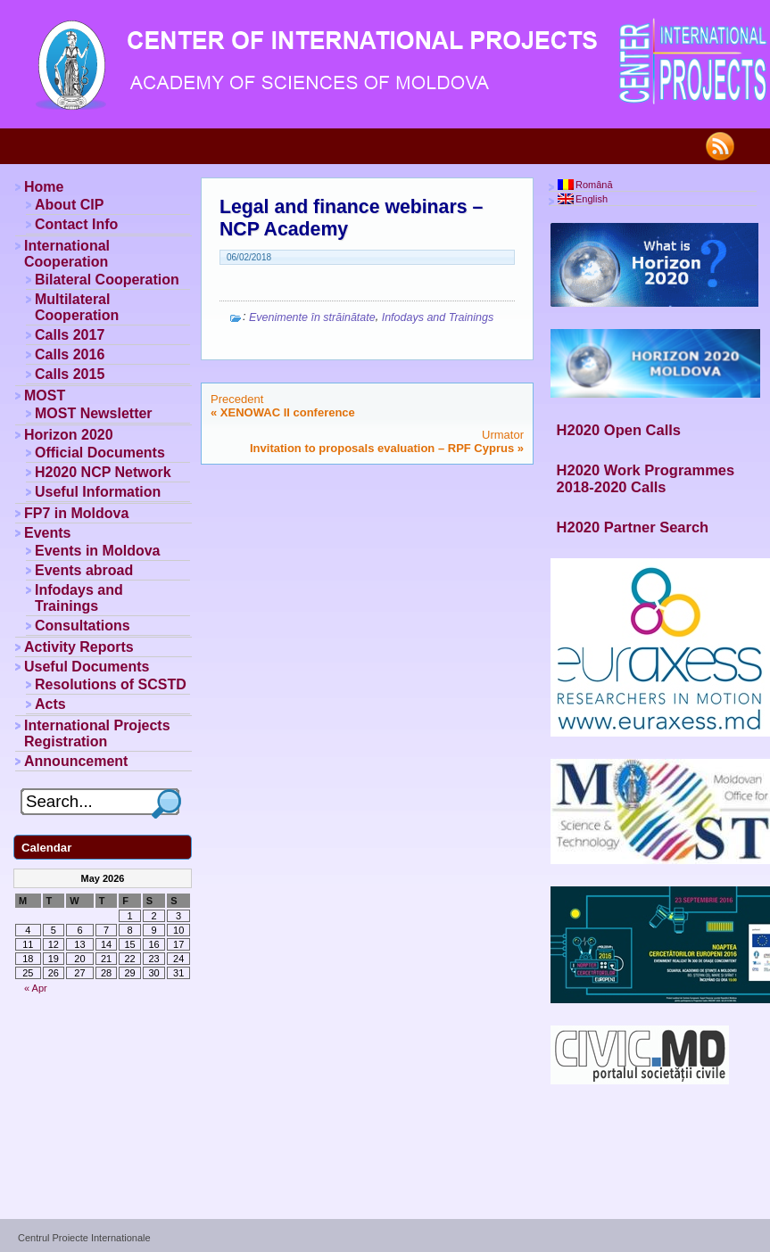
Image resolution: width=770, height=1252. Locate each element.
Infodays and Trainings (438, 317)
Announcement (76, 761)
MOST (44, 395)
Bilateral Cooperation (107, 279)
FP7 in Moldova (76, 513)
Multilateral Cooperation (77, 307)
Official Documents (100, 452)
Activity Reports (79, 647)
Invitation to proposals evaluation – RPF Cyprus (382, 448)
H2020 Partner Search (633, 527)
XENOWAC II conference (287, 412)
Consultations (82, 625)
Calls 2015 (69, 374)
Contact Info (76, 224)
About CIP (69, 204)
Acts (50, 704)
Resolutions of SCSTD (110, 684)
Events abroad (84, 570)
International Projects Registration (97, 733)
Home (43, 186)
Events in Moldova (97, 550)
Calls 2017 (69, 334)
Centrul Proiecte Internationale (84, 1237)
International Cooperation (67, 253)
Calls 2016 (69, 354)
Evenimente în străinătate (312, 317)
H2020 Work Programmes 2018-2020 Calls (646, 478)
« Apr (35, 988)
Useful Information (98, 491)
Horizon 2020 (68, 434)
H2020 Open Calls (619, 430)
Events (47, 532)
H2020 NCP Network (103, 472)
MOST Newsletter (94, 413)
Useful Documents (86, 666)
